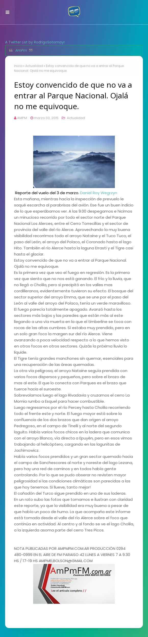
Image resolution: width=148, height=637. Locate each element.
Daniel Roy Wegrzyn (98, 192)
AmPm (21, 50)
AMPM (22, 117)
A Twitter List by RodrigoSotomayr (35, 42)
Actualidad (34, 66)
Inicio (18, 66)
